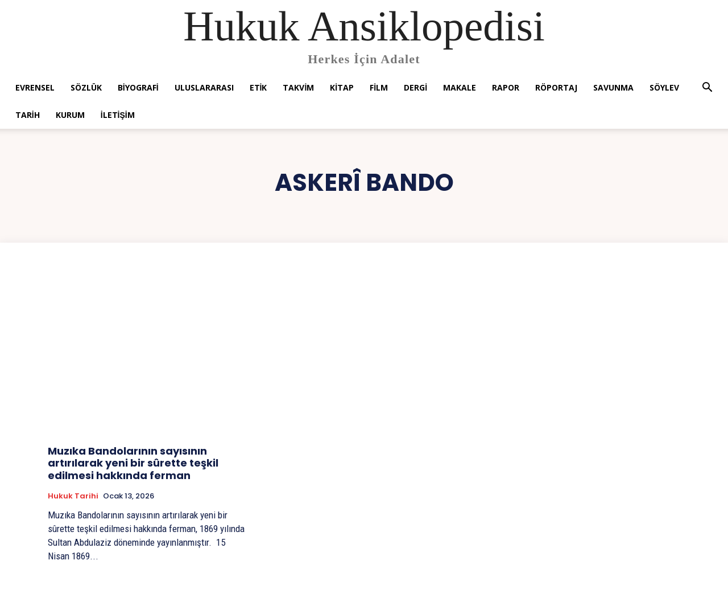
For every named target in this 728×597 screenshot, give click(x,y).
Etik (258, 87)
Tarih (27, 114)
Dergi (415, 87)
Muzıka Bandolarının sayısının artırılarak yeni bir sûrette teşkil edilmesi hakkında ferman (133, 463)
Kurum (70, 114)
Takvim (298, 87)
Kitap (342, 87)
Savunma (613, 87)
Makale (459, 87)
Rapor (505, 87)
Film (379, 87)
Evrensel (35, 87)
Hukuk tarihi (73, 496)
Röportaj (556, 87)
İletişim (118, 114)
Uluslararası (204, 87)
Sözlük (86, 87)
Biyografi (138, 87)
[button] (707, 88)
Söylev (664, 87)
